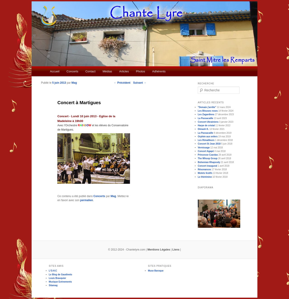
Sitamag (53, 285)
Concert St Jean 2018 (209, 144)
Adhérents (158, 71)
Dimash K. (203, 129)
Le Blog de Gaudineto (60, 274)
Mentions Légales (158, 249)
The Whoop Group (207, 158)
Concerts (72, 71)
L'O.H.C (53, 270)
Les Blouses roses (208, 111)
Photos (140, 71)
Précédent (122, 82)
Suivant (140, 82)
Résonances (204, 169)
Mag (74, 82)
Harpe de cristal (206, 125)
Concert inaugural (207, 166)
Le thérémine (205, 177)
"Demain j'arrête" (207, 107)
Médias (107, 71)
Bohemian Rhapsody (209, 162)
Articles (124, 71)
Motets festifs (205, 173)
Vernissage (204, 147)
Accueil (54, 71)
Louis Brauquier (57, 278)
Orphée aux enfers (208, 136)
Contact (90, 71)
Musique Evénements (60, 282)
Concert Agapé (206, 151)
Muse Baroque (155, 270)
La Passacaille (205, 118)
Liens (175, 249)
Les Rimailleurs (206, 140)
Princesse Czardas (208, 155)
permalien (86, 200)
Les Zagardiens (206, 114)
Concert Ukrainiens (208, 122)
